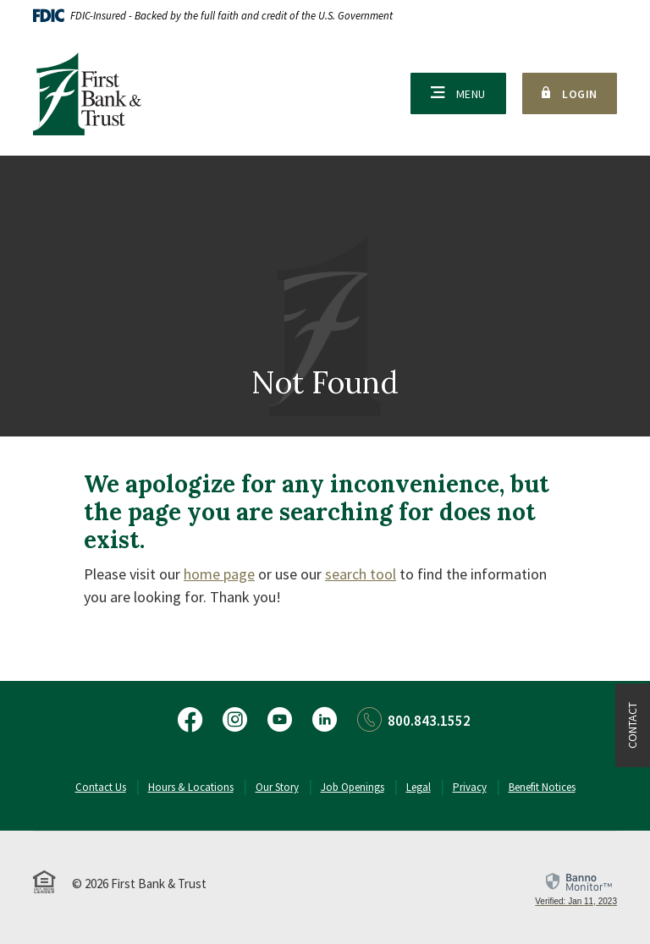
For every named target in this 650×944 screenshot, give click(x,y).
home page (219, 574)
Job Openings (352, 787)
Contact (632, 725)
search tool (360, 574)
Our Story (277, 787)
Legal (418, 787)
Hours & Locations (191, 787)
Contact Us (100, 787)
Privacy (470, 787)
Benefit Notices (542, 787)
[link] (576, 889)
